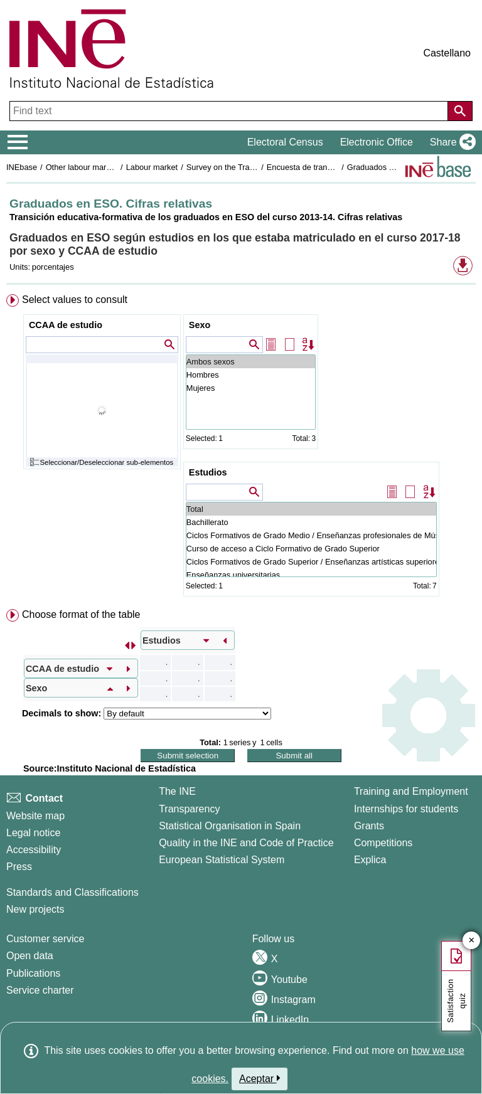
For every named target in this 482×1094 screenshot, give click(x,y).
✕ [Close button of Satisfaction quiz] (471, 940)
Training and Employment (411, 791)
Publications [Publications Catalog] (33, 973)
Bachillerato (311, 522)
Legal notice (33, 832)
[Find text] (230, 111)
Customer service (45, 938)
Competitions (383, 842)
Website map (35, 815)
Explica (370, 859)
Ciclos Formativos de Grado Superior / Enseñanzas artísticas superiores (311, 561)
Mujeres (250, 388)
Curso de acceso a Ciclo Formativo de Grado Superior (311, 548)
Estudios (208, 472)
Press (19, 866)
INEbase (21, 167)
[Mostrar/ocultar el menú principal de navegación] (17, 142)
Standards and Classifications (72, 892)
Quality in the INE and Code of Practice (246, 842)
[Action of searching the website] (460, 111)
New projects (35, 909)
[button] (450, 142)
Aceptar (259, 1078)
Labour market (152, 167)
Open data (29, 955)
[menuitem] (241, 448)
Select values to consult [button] (74, 299)
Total (311, 509)
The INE (177, 791)
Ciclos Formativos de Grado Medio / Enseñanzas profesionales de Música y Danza (311, 535)
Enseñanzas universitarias (311, 575)
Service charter (40, 990)
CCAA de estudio (65, 325)
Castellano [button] (447, 53)
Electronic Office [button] (376, 142)
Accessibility (33, 849)
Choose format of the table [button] (81, 614)
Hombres (250, 374)
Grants (369, 825)
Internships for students (406, 809)
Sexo (199, 325)
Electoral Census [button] (285, 142)
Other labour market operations (101, 167)
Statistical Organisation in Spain (230, 825)
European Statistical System (221, 859)
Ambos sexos (250, 361)
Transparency (189, 809)
